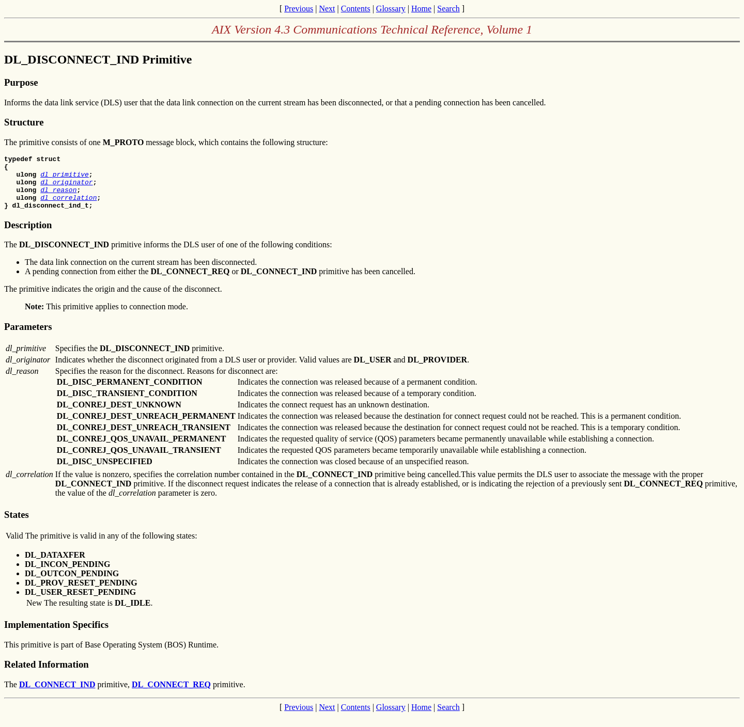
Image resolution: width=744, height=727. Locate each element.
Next (327, 8)
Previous (298, 8)
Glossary (391, 8)
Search (448, 8)
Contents (355, 8)
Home (421, 8)
